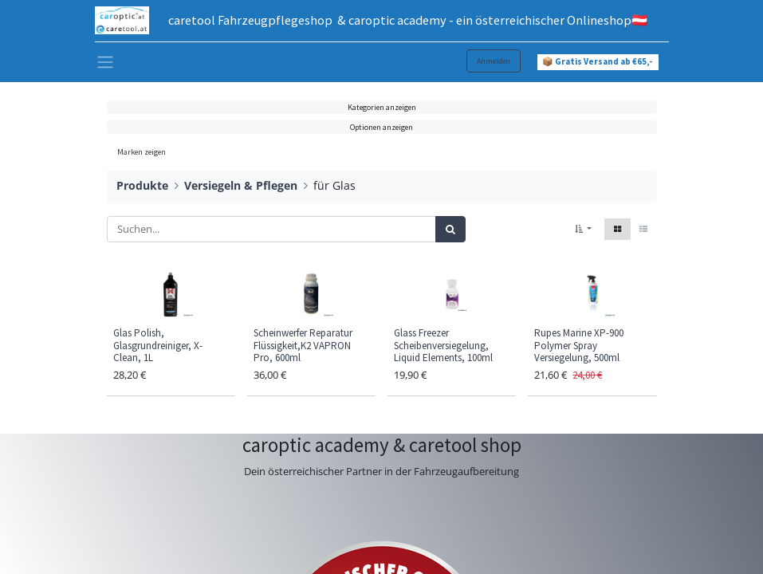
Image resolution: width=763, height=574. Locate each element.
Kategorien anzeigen (382, 107)
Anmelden (493, 61)
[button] (583, 229)
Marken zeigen (141, 152)
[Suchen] (450, 229)
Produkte (142, 185)
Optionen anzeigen (381, 127)
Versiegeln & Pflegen (240, 185)
